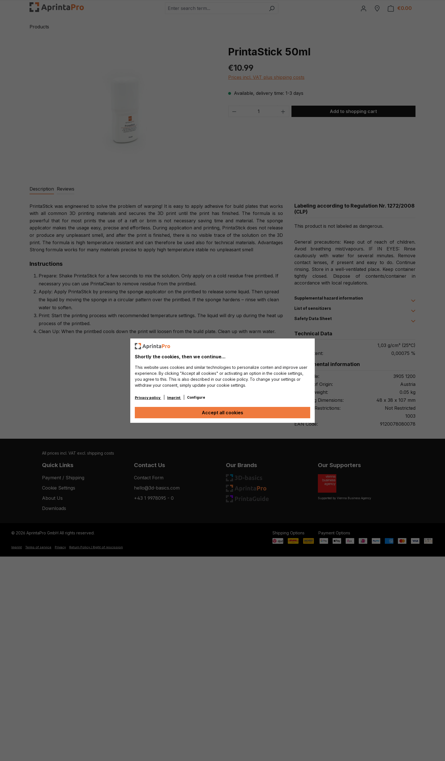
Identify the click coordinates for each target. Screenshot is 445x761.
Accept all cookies (222, 412)
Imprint (174, 398)
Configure (196, 397)
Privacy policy (148, 398)
